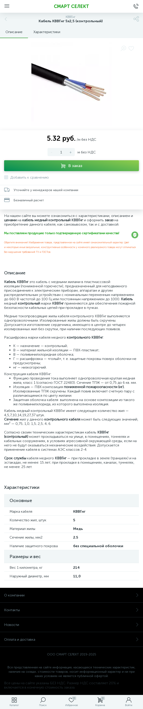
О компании (71, 595)
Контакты (71, 610)
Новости (71, 625)
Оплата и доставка (71, 639)
